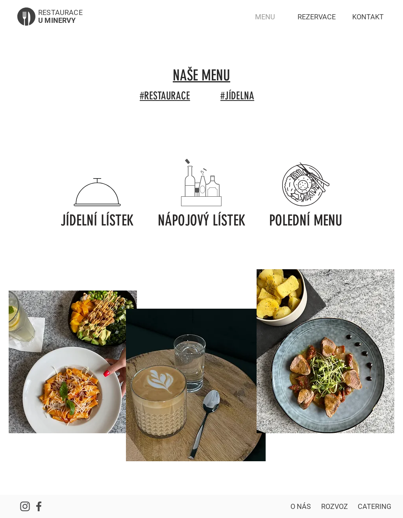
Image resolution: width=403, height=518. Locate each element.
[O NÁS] (301, 506)
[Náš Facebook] (38, 506)
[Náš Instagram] (25, 506)
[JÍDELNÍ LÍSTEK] (97, 220)
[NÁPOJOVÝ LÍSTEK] (201, 220)
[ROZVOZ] (334, 506)
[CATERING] (374, 506)
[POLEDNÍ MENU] (305, 220)
